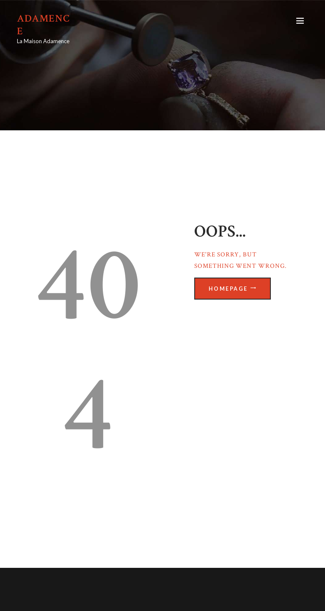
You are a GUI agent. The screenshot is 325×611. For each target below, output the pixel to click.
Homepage (228, 289)
